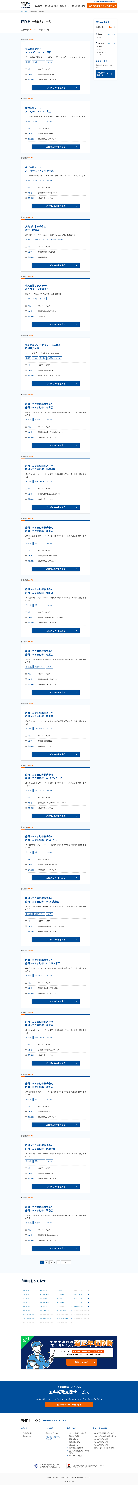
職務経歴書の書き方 (75, 1442)
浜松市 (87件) (44, 1290)
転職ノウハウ (64, 6)
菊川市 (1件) (26, 1310)
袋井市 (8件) (60, 1302)
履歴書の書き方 (73, 1439)
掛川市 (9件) (78, 1298)
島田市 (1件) (78, 1294)
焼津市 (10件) (61, 1298)
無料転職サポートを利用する (69, 1405)
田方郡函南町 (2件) (28, 1318)
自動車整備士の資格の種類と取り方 (105, 1436)
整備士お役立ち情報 (78, 6)
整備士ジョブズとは (51, 6)
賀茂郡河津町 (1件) (28, 1314)
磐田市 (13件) (44, 1298)
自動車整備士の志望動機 (76, 1448)
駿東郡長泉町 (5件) (62, 1318)
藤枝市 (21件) (27, 1302)
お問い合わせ (64, 1477)
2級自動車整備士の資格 (101, 1442)
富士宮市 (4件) (44, 1294)
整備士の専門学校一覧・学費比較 (104, 1448)
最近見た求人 (27, 1436)
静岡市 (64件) (27, 1290)
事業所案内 (56, 1477)
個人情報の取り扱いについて (84, 1477)
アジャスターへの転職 (75, 1456)
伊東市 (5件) (60, 1294)
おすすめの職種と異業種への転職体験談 (79, 1452)
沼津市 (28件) (61, 1290)
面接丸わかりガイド (75, 1445)
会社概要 (49, 1477)
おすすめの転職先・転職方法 (77, 1433)
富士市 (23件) (27, 1298)
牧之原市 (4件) (61, 1310)
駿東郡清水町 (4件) (45, 1318)
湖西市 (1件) (43, 1306)
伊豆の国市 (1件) (45, 1310)
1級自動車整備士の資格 (101, 1439)
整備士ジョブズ (25, 11)
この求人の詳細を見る (55, 88)
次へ (66, 1262)
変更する (110, 34)
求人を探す (38, 6)
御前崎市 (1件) (78, 1306)
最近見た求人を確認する (102, 74)
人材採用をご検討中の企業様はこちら (106, 1)
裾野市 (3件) (26, 1306)
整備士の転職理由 (74, 1436)
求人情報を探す (27, 1433)
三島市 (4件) (26, 1294)
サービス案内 (48, 1428)
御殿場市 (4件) (44, 1302)
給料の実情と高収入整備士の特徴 (104, 1433)
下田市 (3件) (78, 1302)
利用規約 (72, 1477)
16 (58, 1262)
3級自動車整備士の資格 (101, 1445)
